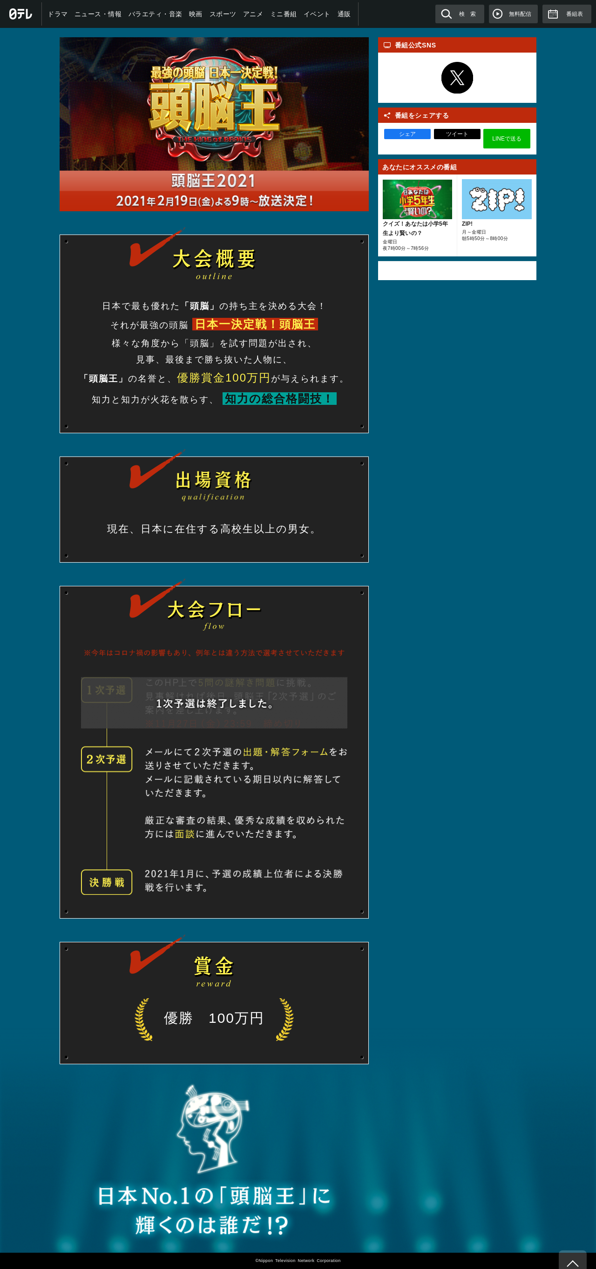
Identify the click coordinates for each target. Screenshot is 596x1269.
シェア (407, 134)
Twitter (457, 78)
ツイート (457, 134)
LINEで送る (507, 138)
